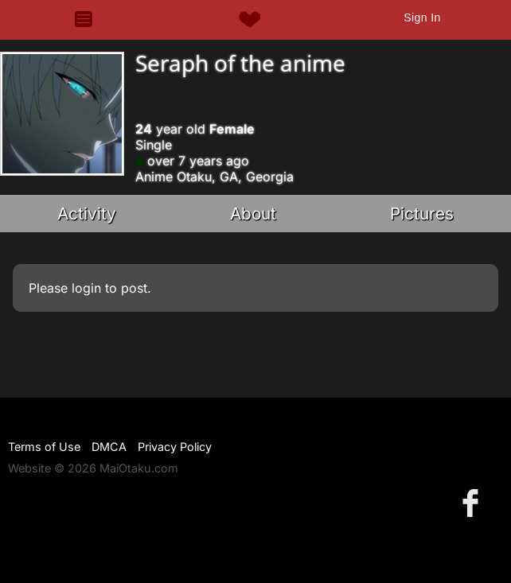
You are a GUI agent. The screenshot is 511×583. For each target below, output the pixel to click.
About (253, 213)
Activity (86, 213)
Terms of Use (44, 446)
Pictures (422, 213)
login (86, 288)
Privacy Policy (175, 446)
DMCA (109, 446)
